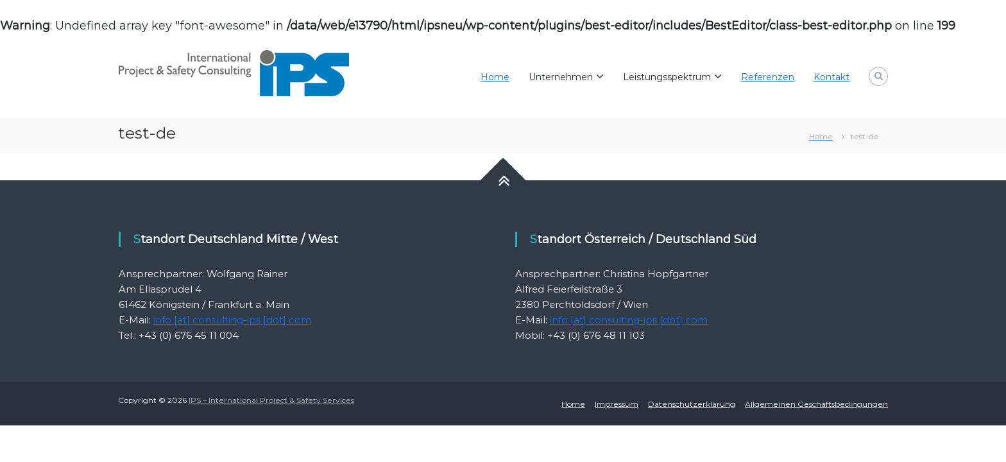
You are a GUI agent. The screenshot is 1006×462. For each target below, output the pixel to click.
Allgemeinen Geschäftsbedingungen (816, 404)
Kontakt (831, 77)
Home (495, 77)
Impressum (616, 404)
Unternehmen (561, 77)
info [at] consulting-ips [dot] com (232, 320)
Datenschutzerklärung (691, 404)
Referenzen (767, 77)
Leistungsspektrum (667, 77)
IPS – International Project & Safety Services (271, 400)
